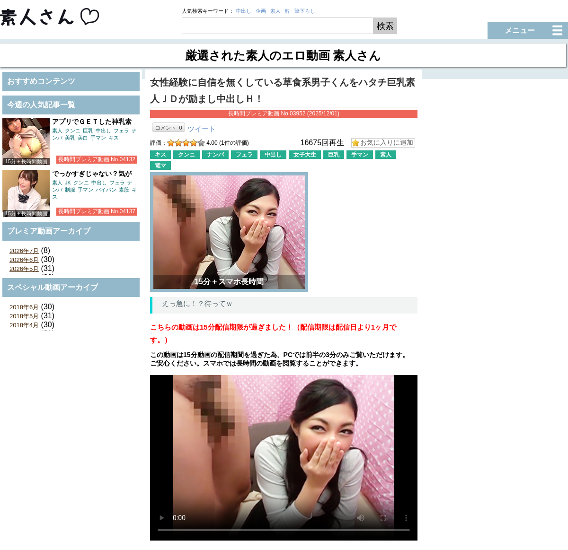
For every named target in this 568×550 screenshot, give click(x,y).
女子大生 (304, 154)
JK (68, 182)
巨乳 (88, 130)
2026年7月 (24, 250)
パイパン (106, 189)
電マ (160, 165)
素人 (275, 11)
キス (113, 137)
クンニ (72, 130)
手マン (98, 137)
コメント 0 (168, 128)
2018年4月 (24, 325)
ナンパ (215, 154)
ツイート (201, 129)
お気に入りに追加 (386, 142)
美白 (83, 137)
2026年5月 (24, 268)
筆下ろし (304, 11)
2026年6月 (24, 259)
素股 (124, 189)
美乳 (70, 137)
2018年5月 (24, 316)
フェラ (121, 130)
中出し (243, 11)
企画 (261, 11)
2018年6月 (24, 307)
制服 (70, 189)
